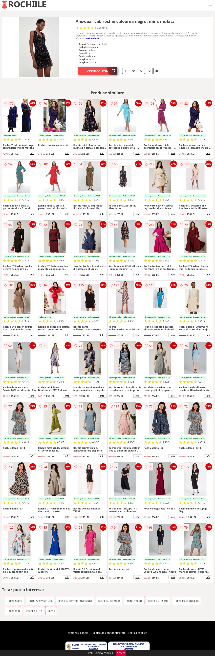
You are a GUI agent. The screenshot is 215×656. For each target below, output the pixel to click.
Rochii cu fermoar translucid (75, 601)
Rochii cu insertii (158, 601)
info (32, 153)
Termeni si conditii (77, 633)
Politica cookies (137, 633)
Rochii (51, 611)
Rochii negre (14, 601)
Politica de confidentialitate (109, 633)
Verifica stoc (101, 71)
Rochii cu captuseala (186, 601)
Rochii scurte (34, 611)
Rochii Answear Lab (40, 601)
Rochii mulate (133, 601)
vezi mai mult (93, 37)
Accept (121, 653)
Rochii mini (13, 611)
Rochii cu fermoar (109, 601)
